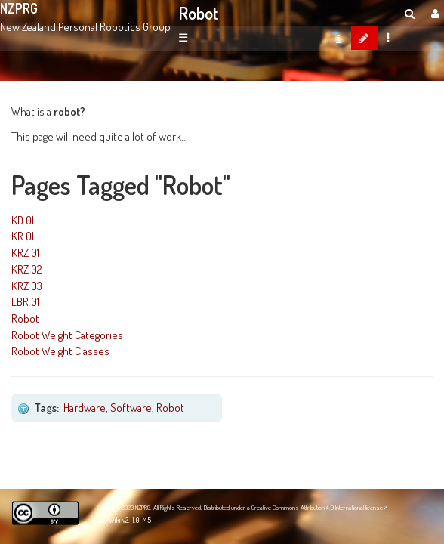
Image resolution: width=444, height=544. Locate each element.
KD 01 (22, 219)
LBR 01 (25, 301)
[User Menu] (433, 13)
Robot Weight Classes (60, 350)
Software (131, 407)
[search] (409, 13)
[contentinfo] (339, 38)
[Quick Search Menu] (409, 13)
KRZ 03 (26, 285)
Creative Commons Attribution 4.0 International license (317, 507)
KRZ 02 (26, 269)
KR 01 (22, 235)
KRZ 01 (25, 252)
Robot (199, 12)
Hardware (84, 407)
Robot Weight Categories (67, 334)
